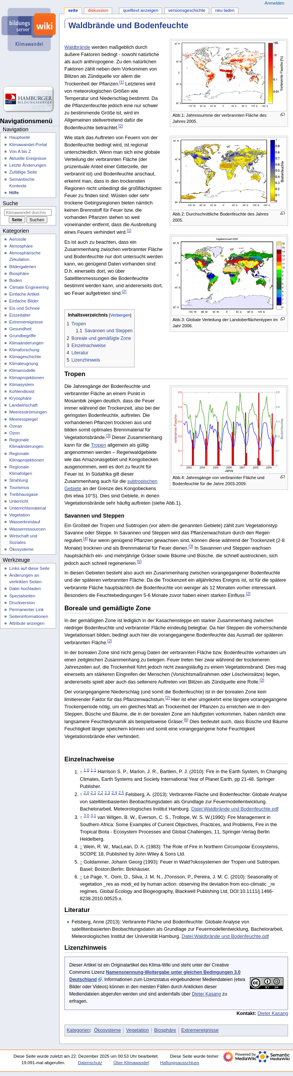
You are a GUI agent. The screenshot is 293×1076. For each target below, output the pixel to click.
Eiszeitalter (20, 315)
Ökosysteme (107, 1030)
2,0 (86, 792)
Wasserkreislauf (24, 522)
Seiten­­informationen (28, 616)
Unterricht (18, 501)
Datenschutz (90, 1062)
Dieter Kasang (206, 994)
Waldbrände (77, 47)
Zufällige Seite (23, 172)
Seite (73, 10)
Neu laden (224, 10)
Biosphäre (165, 1030)
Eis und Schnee (24, 308)
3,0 (86, 815)
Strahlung (18, 480)
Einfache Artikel (24, 294)
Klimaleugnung (23, 363)
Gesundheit (20, 328)
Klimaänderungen (26, 343)
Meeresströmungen (28, 412)
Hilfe (14, 192)
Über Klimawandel (131, 1062)
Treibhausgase (23, 494)
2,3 (107, 792)
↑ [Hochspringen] (81, 846)
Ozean (15, 426)
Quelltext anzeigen (140, 10)
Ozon (14, 433)
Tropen (98, 445)
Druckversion (22, 602)
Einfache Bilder (24, 301)
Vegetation (137, 1030)
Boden (15, 280)
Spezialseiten (22, 595)
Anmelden (275, 3)
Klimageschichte (25, 356)
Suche (10, 203)
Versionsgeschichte (186, 10)
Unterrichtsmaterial (27, 508)
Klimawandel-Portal (28, 144)
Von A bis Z (20, 151)
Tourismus (19, 487)
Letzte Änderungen (27, 165)
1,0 (86, 769)
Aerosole (17, 239)
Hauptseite (19, 137)
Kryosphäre (20, 398)
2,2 (100, 792)
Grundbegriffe (22, 335)
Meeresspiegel (23, 419)
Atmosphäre (21, 246)
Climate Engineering (28, 287)
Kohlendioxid (21, 391)
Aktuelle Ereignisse (27, 158)
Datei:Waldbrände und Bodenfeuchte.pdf (235, 809)
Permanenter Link (26, 609)
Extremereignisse (200, 1030)
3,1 (93, 815)
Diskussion (98, 10)
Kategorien (78, 1030)
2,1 (93, 792)
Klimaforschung (24, 349)
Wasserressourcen (27, 529)
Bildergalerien (22, 266)
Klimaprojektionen (26, 377)
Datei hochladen (25, 588)
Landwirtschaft (23, 405)
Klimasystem (21, 384)
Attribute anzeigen (26, 623)
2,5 (121, 792)
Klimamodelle (22, 370)
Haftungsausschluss (179, 1062)
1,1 (93, 769)
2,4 (114, 792)
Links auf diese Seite (29, 568)
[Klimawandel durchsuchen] (28, 212)
